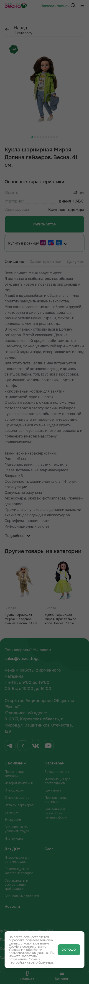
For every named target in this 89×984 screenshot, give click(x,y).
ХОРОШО (69, 949)
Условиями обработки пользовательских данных (28, 951)
